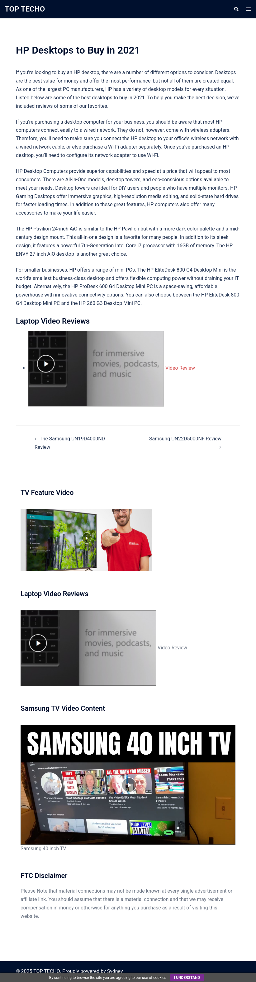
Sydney (115, 971)
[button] (236, 9)
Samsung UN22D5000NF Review (185, 439)
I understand (187, 977)
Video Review (111, 368)
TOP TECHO (25, 9)
